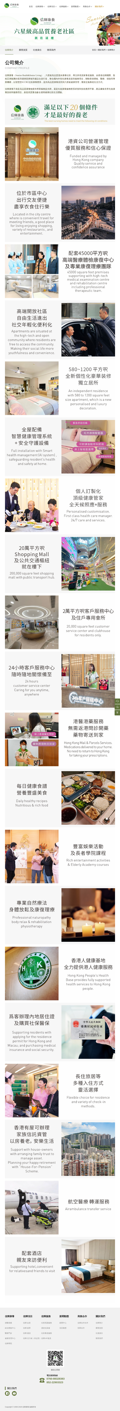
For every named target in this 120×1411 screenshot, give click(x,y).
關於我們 (100, 7)
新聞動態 (76, 7)
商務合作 (88, 7)
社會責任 (99, 1333)
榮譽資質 (99, 1328)
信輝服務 (64, 7)
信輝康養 (40, 7)
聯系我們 (99, 1338)
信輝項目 (52, 7)
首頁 (31, 7)
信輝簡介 (111, 50)
